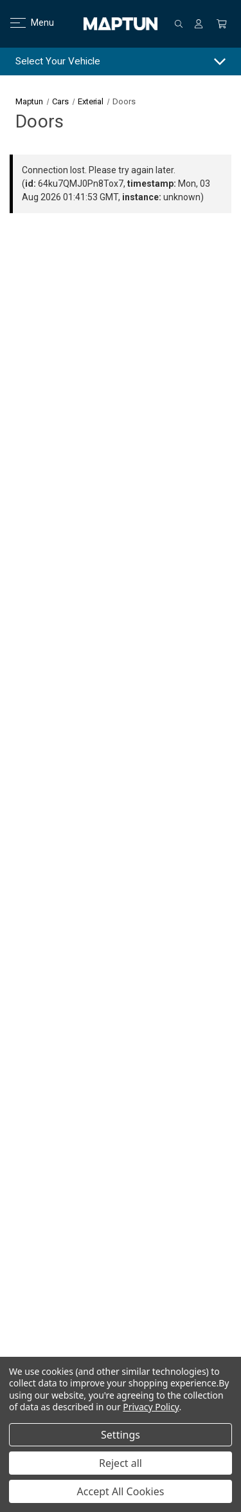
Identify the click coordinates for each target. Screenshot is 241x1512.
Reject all (120, 1463)
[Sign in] (198, 24)
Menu (24, 22)
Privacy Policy (151, 1407)
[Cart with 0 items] (222, 23)
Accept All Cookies (121, 1491)
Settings (120, 1435)
